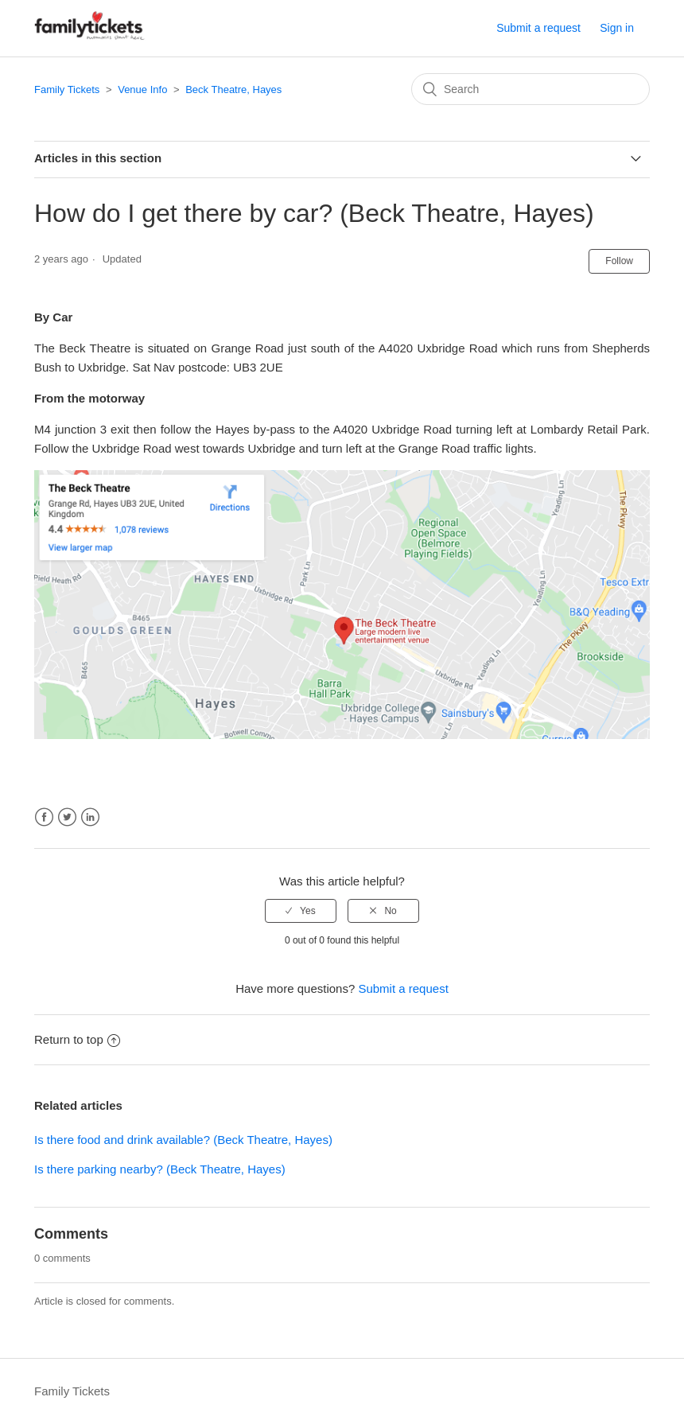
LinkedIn (90, 817)
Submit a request (538, 27)
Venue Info (142, 89)
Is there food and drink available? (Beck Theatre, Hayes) (183, 1139)
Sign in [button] (617, 27)
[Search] (530, 89)
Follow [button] (619, 261)
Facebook (44, 817)
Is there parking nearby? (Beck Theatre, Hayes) (160, 1169)
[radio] (300, 911)
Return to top (77, 1039)
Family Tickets (66, 89)
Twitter (67, 817)
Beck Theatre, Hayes (233, 89)
